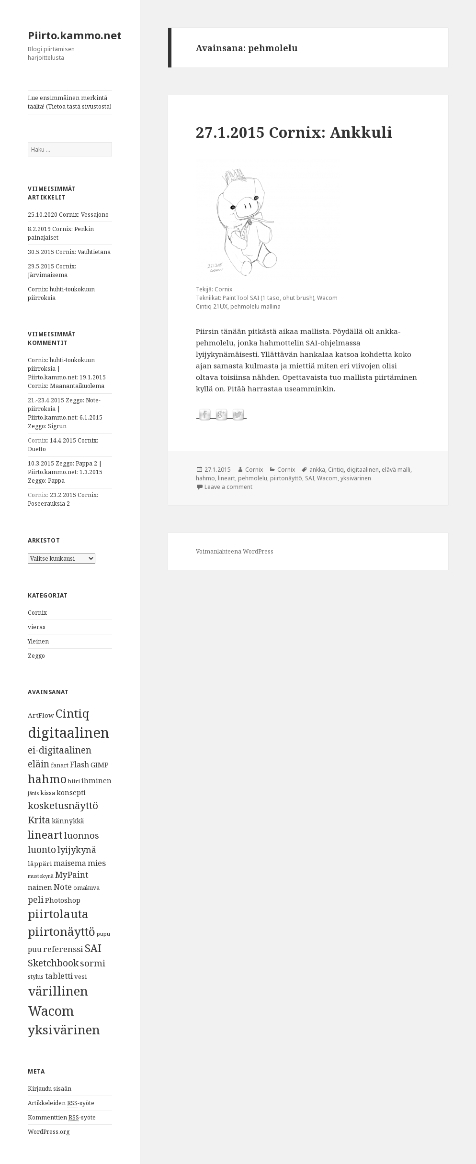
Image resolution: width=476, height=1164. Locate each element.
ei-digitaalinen (59, 749)
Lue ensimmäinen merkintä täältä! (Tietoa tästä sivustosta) (70, 102)
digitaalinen (68, 732)
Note (63, 886)
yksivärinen (64, 1029)
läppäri (40, 863)
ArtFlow (41, 715)
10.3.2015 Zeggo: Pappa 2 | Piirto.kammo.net (65, 467)
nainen (40, 887)
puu (35, 949)
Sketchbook (53, 962)
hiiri (74, 781)
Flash (79, 764)
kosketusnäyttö (63, 805)
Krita (39, 819)
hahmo (47, 779)
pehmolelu (252, 478)
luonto (42, 849)
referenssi (63, 948)
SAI (93, 948)
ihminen (96, 780)
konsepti (71, 792)
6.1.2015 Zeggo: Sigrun (65, 421)
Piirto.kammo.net (75, 35)
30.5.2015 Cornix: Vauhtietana (69, 252)
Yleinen (38, 641)
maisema (70, 863)
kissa (47, 792)
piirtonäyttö (61, 931)
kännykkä (68, 820)
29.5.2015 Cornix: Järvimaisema (52, 270)
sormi (92, 963)
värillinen (58, 990)
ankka (317, 470)
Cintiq (73, 713)
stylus (36, 977)
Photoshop (62, 900)
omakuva (86, 888)
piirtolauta (58, 913)
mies (97, 862)
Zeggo (36, 656)
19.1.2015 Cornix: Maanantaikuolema (67, 381)
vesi (80, 976)
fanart (59, 765)
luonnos (81, 835)
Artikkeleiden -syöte (61, 1103)
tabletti (59, 975)
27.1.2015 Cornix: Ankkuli (294, 132)
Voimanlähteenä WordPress (234, 551)
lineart (45, 834)
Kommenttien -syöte (62, 1117)
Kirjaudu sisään (49, 1089)
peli (36, 899)
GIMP (100, 764)
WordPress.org (48, 1132)
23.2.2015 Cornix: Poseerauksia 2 (63, 499)
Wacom (51, 1011)
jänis (33, 793)
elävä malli (396, 470)
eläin (38, 763)
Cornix (37, 613)
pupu (103, 933)
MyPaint (72, 874)
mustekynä (41, 876)
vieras (36, 627)
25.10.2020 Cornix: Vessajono (68, 215)
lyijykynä (76, 849)
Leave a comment (228, 487)
